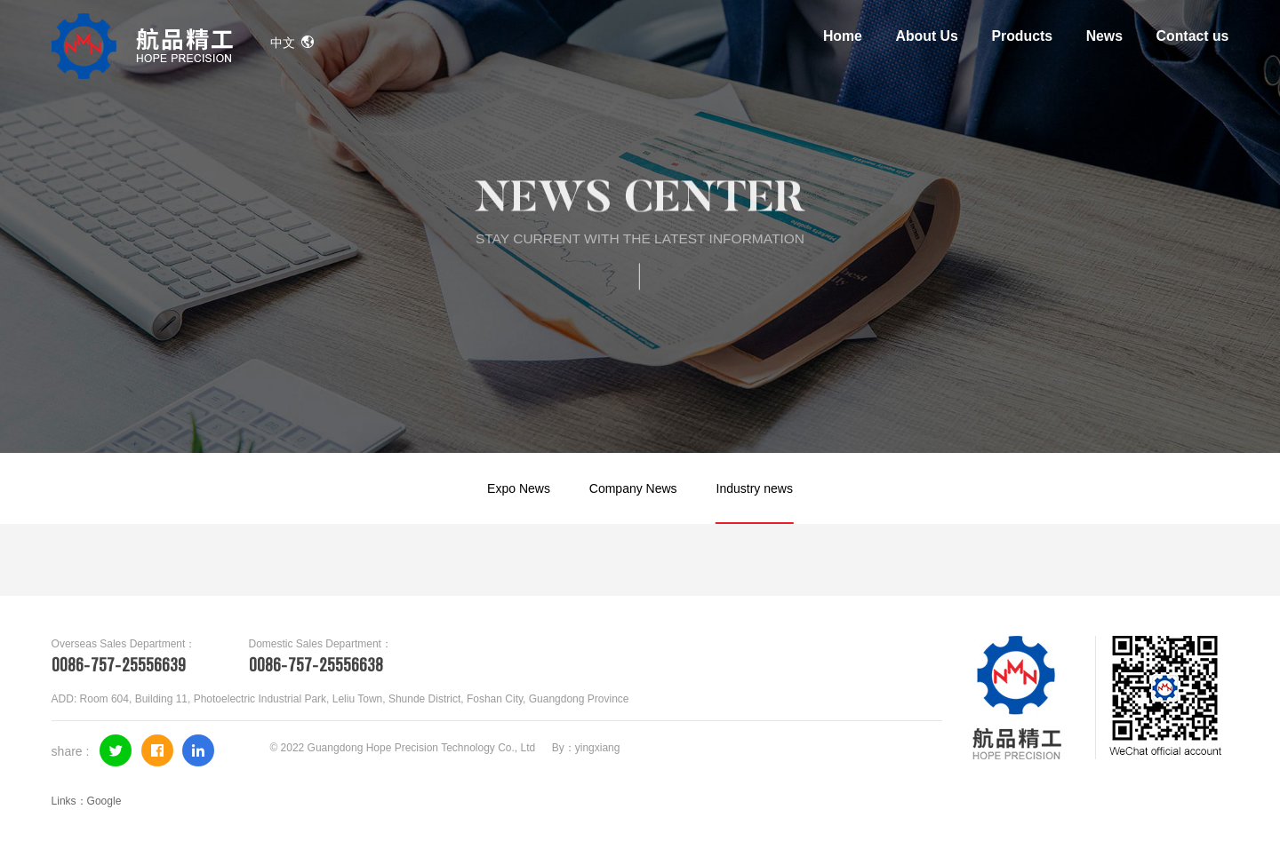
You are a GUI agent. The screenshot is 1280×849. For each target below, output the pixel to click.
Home (842, 36)
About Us (927, 36)
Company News (633, 488)
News (1104, 36)
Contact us (1192, 36)
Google (104, 801)
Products (1021, 36)
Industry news (754, 488)
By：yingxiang (586, 748)
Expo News (518, 488)
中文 (292, 43)
